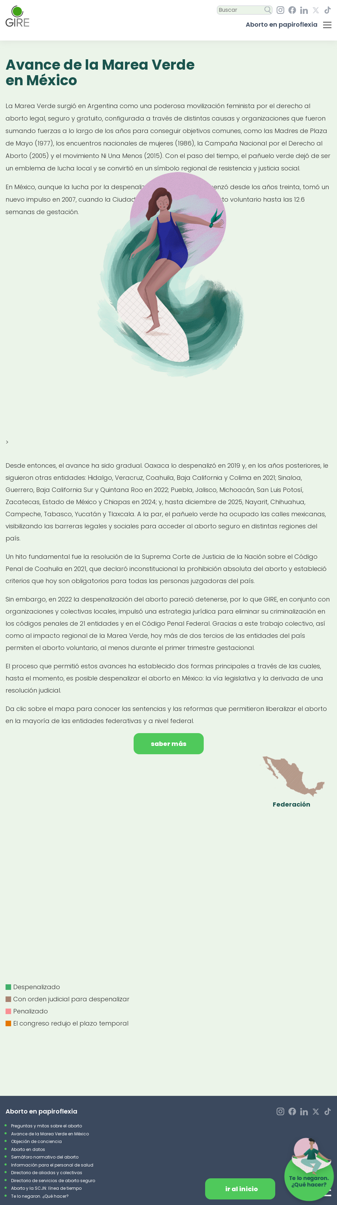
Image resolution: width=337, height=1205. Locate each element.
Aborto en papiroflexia (282, 24)
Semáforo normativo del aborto (44, 1157)
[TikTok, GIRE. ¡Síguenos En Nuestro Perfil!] (327, 10)
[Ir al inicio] (17, 16)
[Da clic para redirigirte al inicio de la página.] (240, 1188)
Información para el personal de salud (52, 1165)
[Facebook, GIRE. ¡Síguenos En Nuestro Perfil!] (292, 10)
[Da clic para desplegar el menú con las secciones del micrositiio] (327, 24)
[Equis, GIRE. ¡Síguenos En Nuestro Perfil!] (316, 10)
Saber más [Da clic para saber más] (168, 743)
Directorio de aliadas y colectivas (46, 1173)
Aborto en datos (28, 1149)
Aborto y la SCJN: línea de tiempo (46, 1188)
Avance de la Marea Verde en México (50, 1134)
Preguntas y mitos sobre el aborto (46, 1126)
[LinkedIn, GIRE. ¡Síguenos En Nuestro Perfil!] (304, 10)
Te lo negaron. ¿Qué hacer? (40, 1196)
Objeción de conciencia (36, 1141)
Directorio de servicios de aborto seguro (53, 1181)
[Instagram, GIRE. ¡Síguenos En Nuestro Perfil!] (280, 10)
